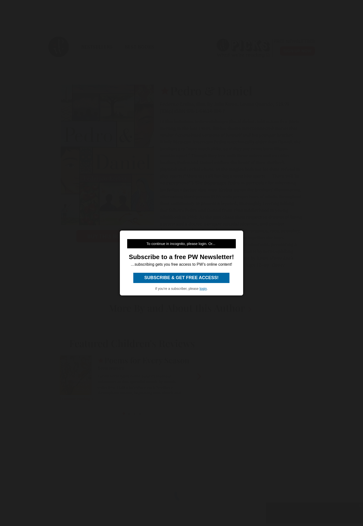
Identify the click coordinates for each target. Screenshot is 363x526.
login (203, 289)
